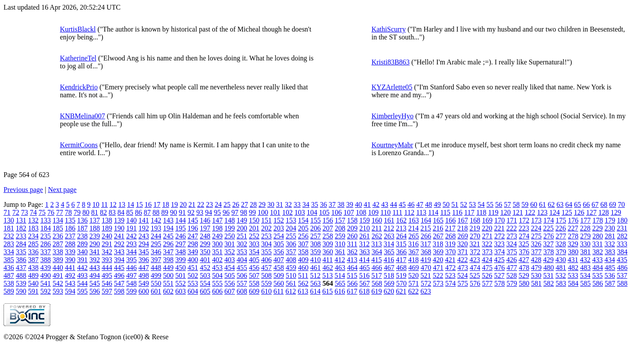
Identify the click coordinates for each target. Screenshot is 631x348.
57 (507, 204)
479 (536, 267)
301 (229, 244)
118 (481, 212)
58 (516, 204)
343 (119, 252)
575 (462, 283)
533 (572, 275)
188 (94, 228)
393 (107, 259)
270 (475, 236)
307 (303, 244)
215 (425, 228)
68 (603, 204)
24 (218, 204)
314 (388, 244)
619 (376, 291)
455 (242, 267)
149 (242, 220)
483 (585, 267)
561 (291, 283)
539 (21, 283)
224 (536, 228)
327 (548, 244)
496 (119, 275)
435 (622, 259)
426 (511, 259)
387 (33, 259)
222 (511, 228)
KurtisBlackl (78, 29)
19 (174, 204)
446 (131, 267)
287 (58, 244)
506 (242, 275)
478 (524, 267)
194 (168, 228)
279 (585, 236)
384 (622, 252)
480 (548, 267)
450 (180, 267)
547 (119, 283)
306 (291, 244)
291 (107, 244)
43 (384, 204)
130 (9, 220)
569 (389, 283)
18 (165, 204)
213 (401, 228)
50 (446, 204)
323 (499, 244)
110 (385, 212)
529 (523, 275)
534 (585, 275)
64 (568, 204)
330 (585, 244)
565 (340, 283)
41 (367, 204)
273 (512, 236)
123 (542, 212)
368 (426, 252)
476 (499, 267)
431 (572, 259)
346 (156, 252)
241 (119, 236)
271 (487, 236)
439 (45, 267)
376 (524, 252)
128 (603, 212)
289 (82, 244)
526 (487, 275)
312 (364, 244)
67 (595, 204)
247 (193, 236)
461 (315, 267)
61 (542, 204)
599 (131, 291)
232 (9, 236)
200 (242, 228)
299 (205, 244)
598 (119, 291)
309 (328, 244)
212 (388, 228)
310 (340, 244)
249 (217, 236)
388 (45, 259)
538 (9, 283)
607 (229, 291)
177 (585, 220)
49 (437, 204)
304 (266, 244)
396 (143, 259)
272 (499, 236)
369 (438, 252)
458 (278, 267)
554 (205, 283)
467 (389, 267)
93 (199, 212)
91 (182, 212)
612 (290, 291)
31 (279, 204)
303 (254, 244)
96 (226, 212)
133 (45, 220)
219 (474, 228)
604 (193, 291)
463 (340, 267)
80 (85, 212)
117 (469, 212)
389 (58, 259)
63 (560, 204)
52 (463, 204)
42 (375, 204)
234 (33, 236)
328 (560, 244)
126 (579, 212)
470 (426, 267)
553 (193, 283)
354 (254, 252)
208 (340, 228)
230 (609, 228)
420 (437, 259)
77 (59, 212)
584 (573, 283)
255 (291, 236)
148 (229, 220)
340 (82, 252)
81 (94, 212)
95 (217, 212)
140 (131, 220)
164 (426, 220)
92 (191, 212)
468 (401, 267)
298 (193, 244)
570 (401, 283)
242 (131, 236)
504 (217, 275)
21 (191, 204)
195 (180, 228)
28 (253, 204)
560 (278, 283)
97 (234, 212)
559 (266, 283)
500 (168, 275)
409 (303, 259)
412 (339, 259)
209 (352, 228)
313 (376, 244)
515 (352, 275)
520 (413, 275)
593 (58, 291)
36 (323, 204)
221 (499, 228)
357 (291, 252)
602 (168, 291)
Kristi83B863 (391, 62)
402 (217, 259)
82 (103, 212)
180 (622, 220)
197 (205, 228)
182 (21, 228)
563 (315, 283)
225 (548, 228)
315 (401, 244)
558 (254, 283)
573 (438, 283)
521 (425, 275)
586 (597, 283)
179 (610, 220)
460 (303, 267)
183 (33, 228)
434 (609, 259)
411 (328, 259)
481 (561, 267)
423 (474, 259)
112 (409, 212)
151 (266, 220)
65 (577, 204)
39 (349, 204)
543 (70, 283)
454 (229, 267)
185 (58, 228)
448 (156, 267)
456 (254, 267)
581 (536, 283)
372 (475, 252)
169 (487, 220)
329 (572, 244)
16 (148, 204)
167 (462, 220)
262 (377, 236)
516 (364, 275)
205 (303, 228)
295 (156, 244)
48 (428, 204)
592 (45, 291)
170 (499, 220)
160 (377, 220)
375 (512, 252)
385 (9, 259)
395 (131, 259)
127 (591, 212)
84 (120, 212)
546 (107, 283)
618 (364, 291)
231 (622, 228)
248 (205, 236)
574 (450, 283)
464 (352, 267)
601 (156, 291)
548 (131, 283)
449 (168, 267)
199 (229, 228)
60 (533, 204)
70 (621, 204)
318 (437, 244)
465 (364, 267)
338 (58, 252)
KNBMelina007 (82, 116)
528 (511, 275)
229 (597, 228)
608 (242, 291)
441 (70, 267)
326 (536, 244)
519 (401, 275)
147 (217, 220)
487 (9, 275)
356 (278, 252)
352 (229, 252)
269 (462, 236)
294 (143, 244)
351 (217, 252)
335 (21, 252)
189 (107, 228)
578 (499, 283)
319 (450, 244)
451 (193, 267)
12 (113, 204)
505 (229, 275)
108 (361, 212)
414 (364, 259)
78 (68, 212)
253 (266, 236)
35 (314, 204)
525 (474, 275)
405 (254, 259)
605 (205, 291)
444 (107, 267)
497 (131, 275)
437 (21, 267)
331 (597, 244)
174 (548, 220)
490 (45, 275)
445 (119, 267)
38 (340, 204)
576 (475, 283)
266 (426, 236)
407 (278, 259)
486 (622, 267)
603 (180, 291)
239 (94, 236)
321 (474, 244)
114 (433, 212)
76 (50, 212)
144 (180, 220)
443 (94, 267)
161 (389, 220)
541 (45, 283)
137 (94, 220)
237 (70, 236)
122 (530, 212)
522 (437, 275)
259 (340, 236)
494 (94, 275)
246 (180, 236)
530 (536, 275)
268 (450, 236)
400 (193, 259)
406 (266, 259)
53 (472, 204)
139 (119, 220)
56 (498, 204)
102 (287, 212)
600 (143, 291)
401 (205, 259)
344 (131, 252)
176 (573, 220)
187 (82, 228)
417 (401, 259)
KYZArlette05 (392, 87)
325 (523, 244)
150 (254, 220)
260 (352, 236)
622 (413, 291)
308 (315, 244)
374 (499, 252)
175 (561, 220)
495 (107, 275)
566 (352, 283)
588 (622, 283)
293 (131, 244)
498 (143, 275)
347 (168, 252)
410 (315, 259)
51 (454, 204)
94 (208, 212)
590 (21, 291)
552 (180, 283)
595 (82, 291)
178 (597, 220)
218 (462, 228)
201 (254, 228)
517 (376, 275)
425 (499, 259)
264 (401, 236)
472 (450, 267)
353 (242, 252)
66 (586, 204)
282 (622, 236)
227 (572, 228)
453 (217, 267)
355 (266, 252)
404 (242, 259)
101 (275, 212)
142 (156, 220)
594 (70, 291)
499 (156, 275)
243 (143, 236)
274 (524, 236)
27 (244, 204)
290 (94, 244)
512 (315, 275)
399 (180, 259)
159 (364, 220)
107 (349, 212)
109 (373, 212)
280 (597, 236)
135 (70, 220)
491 (58, 275)
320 (462, 244)
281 (610, 236)
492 (70, 275)
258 (328, 236)
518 (388, 275)
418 (413, 259)
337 (45, 252)
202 (266, 228)
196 (193, 228)
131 (21, 220)
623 (425, 291)
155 (315, 220)
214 (413, 228)
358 (303, 252)
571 (413, 283)
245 (168, 236)
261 (364, 236)
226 (560, 228)
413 (352, 259)
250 (229, 236)
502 (193, 275)
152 (278, 220)
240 (107, 236)
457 (266, 267)
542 (58, 283)
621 (401, 291)
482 (573, 267)
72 (15, 212)
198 (217, 228)
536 (609, 275)
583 (561, 283)
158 (352, 220)
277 (561, 236)
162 (401, 220)
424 (487, 259)
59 (524, 204)
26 (235, 204)
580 (524, 283)
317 (425, 244)
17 (156, 204)
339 (70, 252)
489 (33, 275)
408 (291, 259)
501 (180, 275)
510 (291, 275)
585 (585, 283)
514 (339, 275)
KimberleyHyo (393, 116)
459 (291, 267)
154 (303, 220)
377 (536, 252)
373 (487, 252)
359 (315, 252)
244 (156, 236)
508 (266, 275)
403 (229, 259)
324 (511, 244)
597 (107, 291)
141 (143, 220)
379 (561, 252)
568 (377, 283)
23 (209, 204)
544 (82, 283)
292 (119, 244)
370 (450, 252)
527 (499, 275)
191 (131, 228)
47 (419, 204)
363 (364, 252)
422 (462, 259)
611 (278, 291)
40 (358, 204)
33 (297, 204)
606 (217, 291)
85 (129, 212)
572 (426, 283)
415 (376, 259)
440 (58, 267)
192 (143, 228)
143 (168, 220)
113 (421, 212)
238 (82, 236)
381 (585, 252)
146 (205, 220)
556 (229, 283)
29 (262, 204)
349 (193, 252)
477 (512, 267)
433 (597, 259)
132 (33, 220)
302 (242, 244)
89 (164, 212)
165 (438, 220)
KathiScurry (389, 29)
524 (462, 275)
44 (393, 204)
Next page (62, 189)
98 (243, 212)
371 (462, 252)
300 (217, 244)
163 (413, 220)
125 (566, 212)
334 (9, 252)
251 (242, 236)
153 (291, 220)
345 (143, 252)
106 (336, 212)
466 (377, 267)
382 (597, 252)
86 (138, 212)
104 (312, 212)
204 (291, 228)
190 (119, 228)
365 (389, 252)
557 (242, 283)
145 (193, 220)
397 (156, 259)
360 (328, 252)
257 (315, 236)
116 (457, 212)
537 (622, 275)
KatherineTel (78, 58)
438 (33, 267)
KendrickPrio (79, 87)
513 (327, 275)
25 (226, 204)
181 (9, 228)
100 (263, 212)
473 (462, 267)
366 (401, 252)
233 (21, 236)
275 (536, 236)
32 (288, 204)
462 (328, 267)
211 (377, 228)
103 (299, 212)
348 (180, 252)
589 (9, 291)
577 (487, 283)
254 (278, 236)
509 (278, 275)
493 (82, 275)
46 (411, 204)
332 (609, 244)
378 (548, 252)
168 (475, 220)
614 (315, 291)
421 (450, 259)
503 (205, 275)
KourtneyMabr (392, 145)
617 (352, 291)
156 (328, 220)
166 (450, 220)
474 (475, 267)
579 (512, 283)
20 (183, 204)
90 (173, 212)
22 (200, 204)
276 (548, 236)
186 (70, 228)
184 (45, 228)
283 (9, 244)
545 (94, 283)
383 (610, 252)
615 (327, 291)
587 (610, 283)
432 (585, 259)
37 (332, 204)
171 (512, 220)
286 (45, 244)
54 (481, 204)
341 (94, 252)
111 (397, 212)
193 (156, 228)
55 (489, 204)
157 (340, 220)
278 (573, 236)
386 (21, 259)
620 (388, 291)
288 (70, 244)
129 (615, 212)
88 (156, 212)
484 (597, 267)
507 (254, 275)
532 (560, 275)
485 (610, 267)
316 (413, 244)
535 (597, 275)
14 (130, 204)
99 (252, 212)
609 (254, 291)
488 (21, 275)
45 (402, 204)
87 (147, 212)
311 (352, 244)
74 (33, 212)
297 (180, 244)
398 (168, 259)
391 (82, 259)
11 (104, 204)
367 (413, 252)
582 (548, 283)
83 (112, 212)
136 (82, 220)
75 (42, 212)
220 (487, 228)
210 (364, 228)
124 (554, 212)
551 (168, 283)
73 (24, 212)
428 (536, 259)
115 (445, 212)
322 (487, 244)
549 (143, 283)
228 (585, 228)
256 (303, 236)
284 (21, 244)
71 (7, 212)
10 (95, 204)
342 (107, 252)
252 (254, 236)
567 (364, 283)
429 (548, 259)
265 (413, 236)
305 (278, 244)
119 (493, 212)
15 (139, 204)
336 (33, 252)
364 (377, 252)
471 (438, 267)
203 (278, 228)
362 (352, 252)
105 (324, 212)
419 (425, 259)
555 (217, 283)
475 (487, 267)
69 (612, 204)
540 (33, 283)
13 (121, 204)
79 (77, 212)
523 (450, 275)
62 (551, 204)
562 (303, 283)
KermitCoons (79, 145)
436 (9, 267)
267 (438, 236)
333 (622, 244)
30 (270, 204)
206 (315, 228)
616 (339, 291)
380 (573, 252)
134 (58, 220)
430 (560, 259)
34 (305, 204)
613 (303, 291)
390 (70, 259)
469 (413, 267)
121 (517, 212)
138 (107, 220)
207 (328, 228)
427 (523, 259)
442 (82, 267)
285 (33, 244)
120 (505, 212)
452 (205, 267)
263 (389, 236)
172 (524, 220)
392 (94, 259)
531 (548, 275)
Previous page (23, 189)
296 (168, 244)
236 (58, 236)
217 (450, 228)
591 (33, 291)
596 (94, 291)
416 (388, 259)
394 (119, 259)
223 (523, 228)
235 (45, 236)
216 (437, 228)
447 (143, 267)
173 (536, 220)
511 (303, 275)
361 (340, 252)
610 (266, 291)
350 (205, 252)
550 (156, 283)
